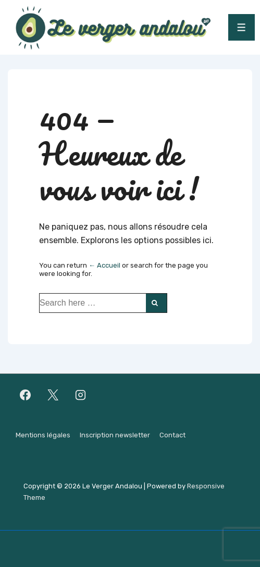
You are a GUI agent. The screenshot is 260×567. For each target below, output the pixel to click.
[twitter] (53, 395)
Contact (172, 435)
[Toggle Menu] (241, 27)
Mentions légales (43, 435)
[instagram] (81, 395)
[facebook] (25, 395)
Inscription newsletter (115, 435)
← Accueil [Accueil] (104, 265)
